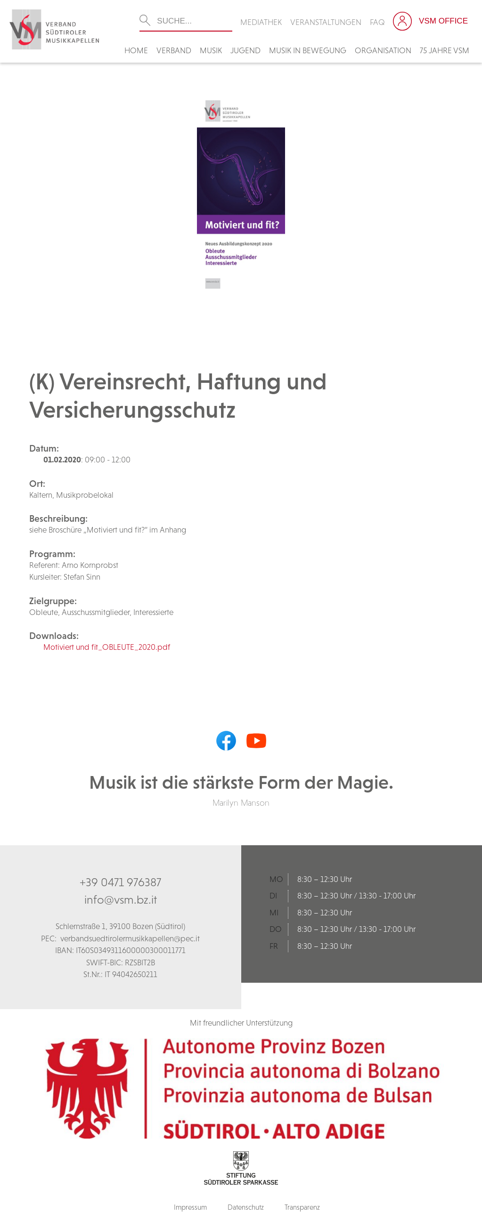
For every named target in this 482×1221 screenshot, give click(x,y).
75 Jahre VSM (444, 50)
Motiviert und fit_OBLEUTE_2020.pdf (106, 647)
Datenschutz (246, 1207)
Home (136, 50)
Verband (173, 50)
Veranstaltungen (325, 22)
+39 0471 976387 (120, 882)
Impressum (190, 1207)
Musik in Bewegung (307, 50)
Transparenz (302, 1207)
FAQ (377, 22)
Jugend (245, 50)
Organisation (383, 50)
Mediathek (261, 22)
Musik (211, 50)
